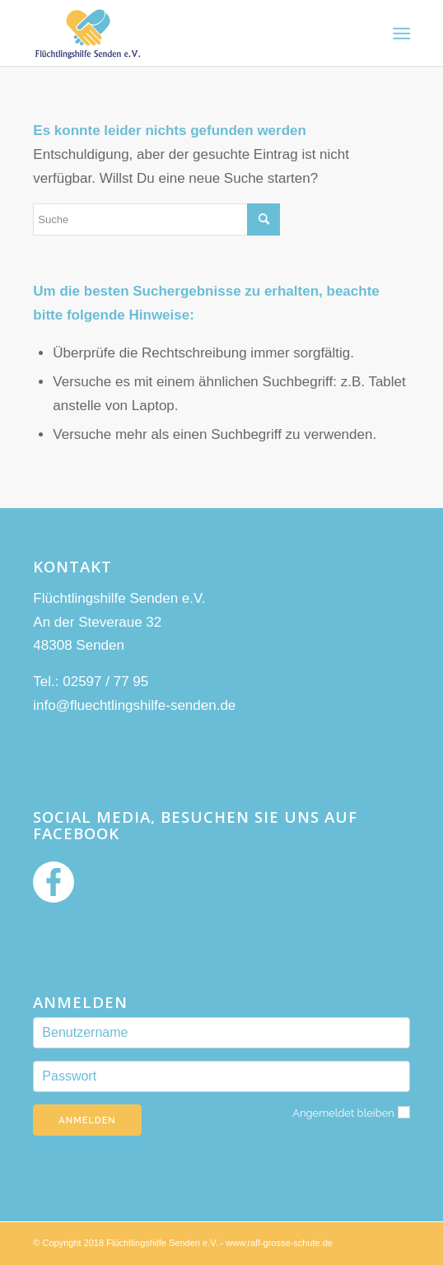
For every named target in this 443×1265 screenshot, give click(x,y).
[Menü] (400, 34)
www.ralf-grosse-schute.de (279, 1243)
